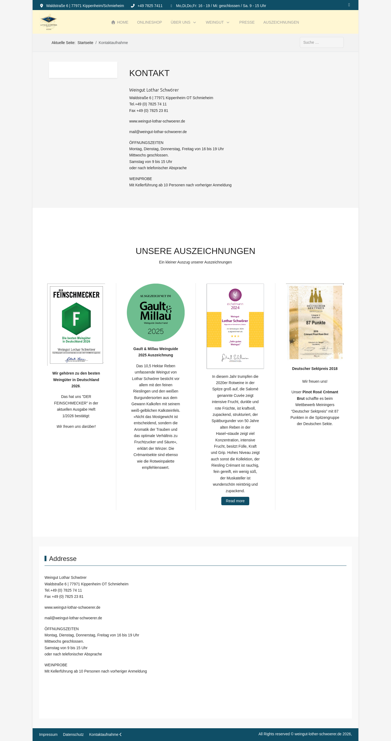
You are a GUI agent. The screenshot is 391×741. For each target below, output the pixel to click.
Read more (235, 501)
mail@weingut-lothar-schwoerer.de (158, 132)
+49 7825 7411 (149, 6)
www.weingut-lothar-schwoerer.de (157, 121)
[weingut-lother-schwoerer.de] (48, 22)
